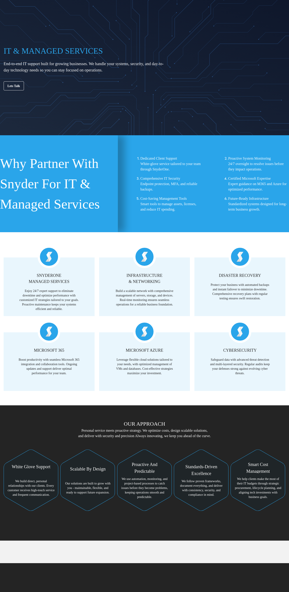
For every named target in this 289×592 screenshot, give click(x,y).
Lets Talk (13, 86)
